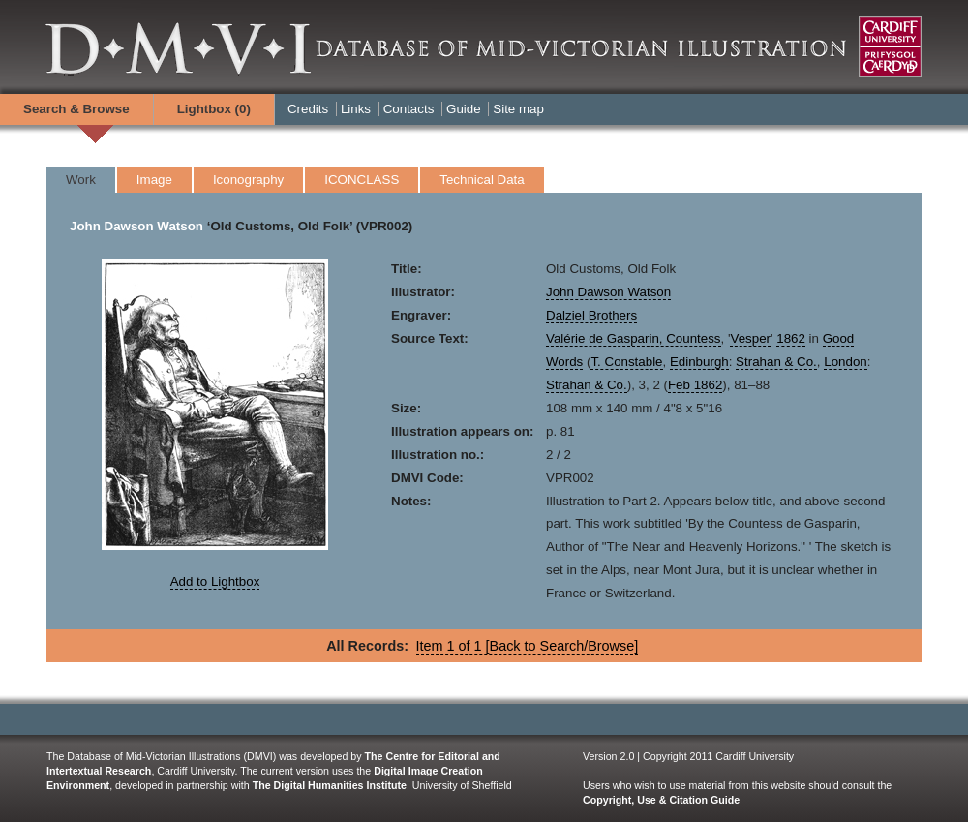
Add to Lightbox (215, 581)
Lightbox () (214, 109)
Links (356, 109)
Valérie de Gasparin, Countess (633, 338)
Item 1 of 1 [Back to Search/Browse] (527, 646)
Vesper (750, 338)
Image (154, 179)
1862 (790, 338)
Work (81, 179)
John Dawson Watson (136, 226)
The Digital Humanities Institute (330, 785)
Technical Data (481, 179)
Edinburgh (699, 361)
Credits (307, 109)
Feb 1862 (695, 385)
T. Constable (626, 361)
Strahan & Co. (776, 361)
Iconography (248, 179)
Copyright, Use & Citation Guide (661, 800)
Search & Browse (76, 109)
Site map (518, 109)
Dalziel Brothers (591, 315)
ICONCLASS (361, 179)
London (845, 361)
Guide (463, 109)
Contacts (409, 109)
